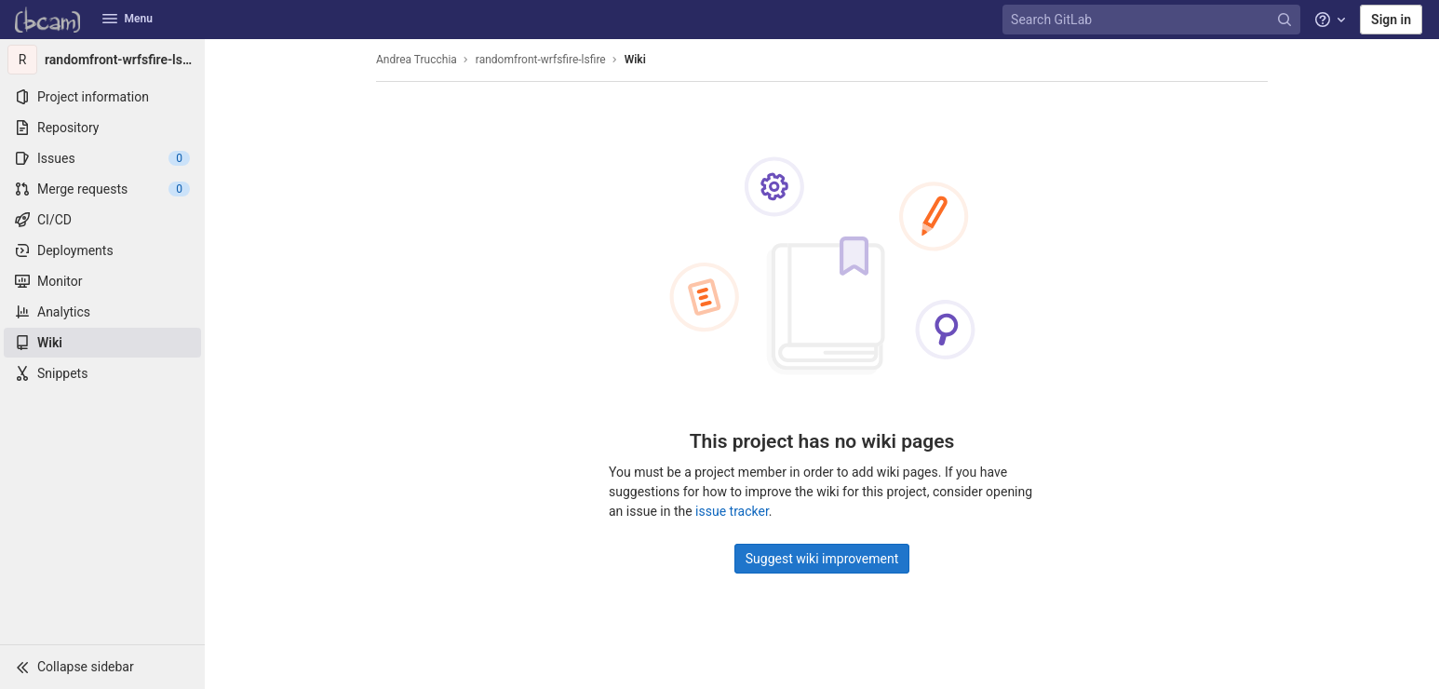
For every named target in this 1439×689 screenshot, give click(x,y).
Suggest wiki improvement (822, 558)
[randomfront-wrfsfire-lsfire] (102, 59)
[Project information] (102, 97)
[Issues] (102, 158)
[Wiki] (102, 343)
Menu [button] (127, 18)
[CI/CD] (102, 220)
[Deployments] (102, 250)
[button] (102, 666)
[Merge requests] (102, 189)
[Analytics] (102, 312)
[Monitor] (102, 281)
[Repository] (102, 127)
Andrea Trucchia (416, 59)
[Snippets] (102, 373)
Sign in (1391, 19)
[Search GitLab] (1153, 20)
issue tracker (732, 511)
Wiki (635, 59)
